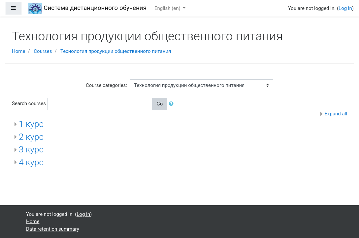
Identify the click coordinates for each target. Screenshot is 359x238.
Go (159, 104)
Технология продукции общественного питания (115, 51)
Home (18, 51)
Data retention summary (52, 229)
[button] (172, 104)
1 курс (31, 124)
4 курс (31, 162)
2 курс (31, 137)
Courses (43, 51)
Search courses (29, 103)
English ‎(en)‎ (168, 8)
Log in (345, 8)
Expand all (336, 114)
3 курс (31, 149)
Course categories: (106, 85)
